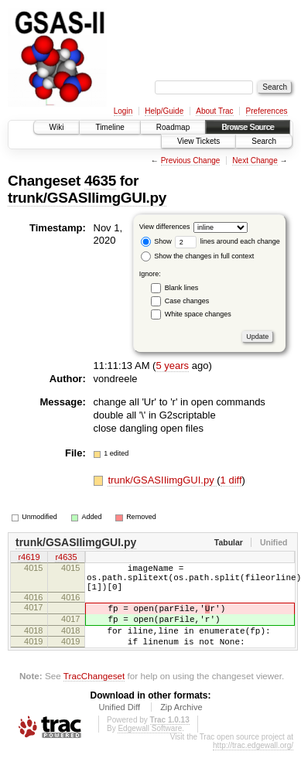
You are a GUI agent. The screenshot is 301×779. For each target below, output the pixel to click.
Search (263, 141)
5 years (172, 365)
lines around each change (227, 241)
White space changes (198, 314)
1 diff (231, 480)
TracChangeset (94, 694)
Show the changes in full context (198, 256)
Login (123, 111)
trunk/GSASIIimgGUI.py (87, 198)
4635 (100, 181)
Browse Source (247, 127)
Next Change (254, 160)
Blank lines (182, 288)
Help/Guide (164, 111)
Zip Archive (181, 725)
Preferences (267, 111)
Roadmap (173, 127)
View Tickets (198, 141)
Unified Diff (119, 725)
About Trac (214, 111)
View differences (164, 227)
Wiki (57, 127)
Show (156, 241)
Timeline (109, 127)
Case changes (187, 301)
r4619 (28, 558)
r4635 (66, 558)
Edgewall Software (150, 747)
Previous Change (191, 160)
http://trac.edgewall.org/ (253, 764)
